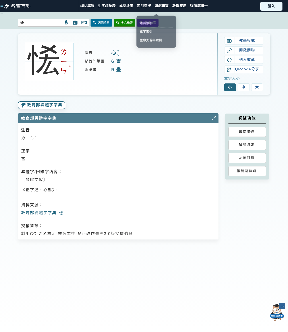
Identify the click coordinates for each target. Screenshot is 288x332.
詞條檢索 (101, 22)
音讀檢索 (147, 22)
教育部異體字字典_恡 (42, 213)
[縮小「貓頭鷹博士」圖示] (282, 306)
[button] (144, 6)
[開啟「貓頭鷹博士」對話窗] (277, 312)
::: (1, 6)
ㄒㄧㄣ (118, 53)
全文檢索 (124, 22)
